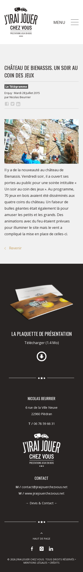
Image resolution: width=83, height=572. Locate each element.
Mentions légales (35, 562)
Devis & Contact (42, 503)
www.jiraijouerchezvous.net (44, 493)
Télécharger (41, 342)
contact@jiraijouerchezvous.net (45, 487)
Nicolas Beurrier (20, 97)
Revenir (15, 248)
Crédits (55, 562)
